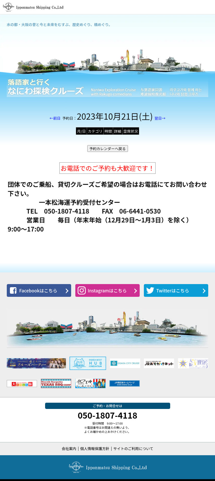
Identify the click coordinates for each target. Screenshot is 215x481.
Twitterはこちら (167, 290)
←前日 (55, 118)
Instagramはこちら (102, 290)
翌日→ (160, 118)
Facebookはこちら (33, 290)
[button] (208, 7)
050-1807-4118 (107, 415)
